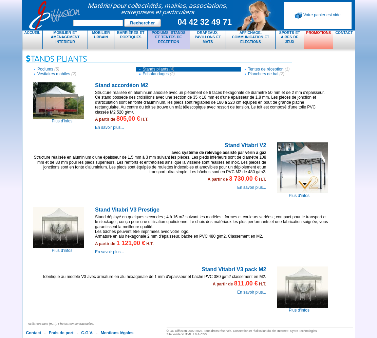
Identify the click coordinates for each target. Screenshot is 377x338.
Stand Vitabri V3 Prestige (127, 210)
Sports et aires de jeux (289, 37)
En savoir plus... (109, 127)
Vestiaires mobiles (56, 74)
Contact (344, 33)
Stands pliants (158, 69)
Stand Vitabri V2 (245, 145)
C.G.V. (87, 333)
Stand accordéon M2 (121, 85)
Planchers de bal (266, 74)
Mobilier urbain (101, 35)
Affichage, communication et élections (250, 37)
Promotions (318, 33)
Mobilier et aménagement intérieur (65, 37)
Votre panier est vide (318, 15)
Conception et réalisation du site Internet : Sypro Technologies (275, 331)
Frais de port (61, 333)
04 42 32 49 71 (204, 21)
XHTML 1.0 (189, 334)
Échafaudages (159, 74)
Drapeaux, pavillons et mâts (208, 37)
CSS (204, 334)
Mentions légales (117, 333)
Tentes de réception (269, 69)
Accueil (32, 33)
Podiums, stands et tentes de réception (169, 37)
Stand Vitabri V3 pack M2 (234, 269)
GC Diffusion (131, 15)
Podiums (48, 69)
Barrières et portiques (130, 35)
